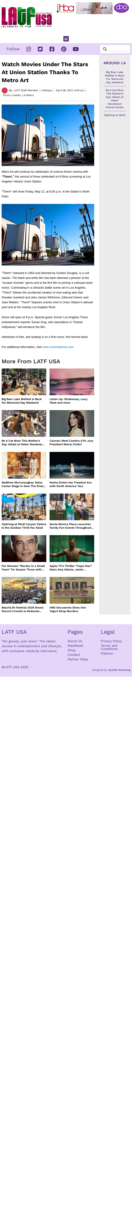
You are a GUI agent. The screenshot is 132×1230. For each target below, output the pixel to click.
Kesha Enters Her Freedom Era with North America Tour (71, 484)
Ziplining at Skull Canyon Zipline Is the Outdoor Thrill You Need (24, 525)
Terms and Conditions (109, 647)
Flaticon (107, 653)
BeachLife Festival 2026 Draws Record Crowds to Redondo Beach (23, 609)
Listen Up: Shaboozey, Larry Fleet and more (69, 400)
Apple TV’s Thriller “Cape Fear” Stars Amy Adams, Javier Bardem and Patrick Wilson (71, 567)
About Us (75, 641)
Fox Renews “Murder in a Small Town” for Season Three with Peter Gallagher (23, 567)
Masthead (75, 646)
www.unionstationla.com (58, 347)
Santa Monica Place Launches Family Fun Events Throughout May (70, 525)
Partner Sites (78, 659)
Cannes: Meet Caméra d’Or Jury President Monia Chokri (71, 442)
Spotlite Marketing (119, 669)
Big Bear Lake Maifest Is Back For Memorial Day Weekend (22, 400)
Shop (72, 650)
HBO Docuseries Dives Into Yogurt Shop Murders (68, 609)
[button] (66, 38)
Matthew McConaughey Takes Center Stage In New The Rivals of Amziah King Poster (23, 484)
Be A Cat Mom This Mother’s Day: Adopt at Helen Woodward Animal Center (23, 442)
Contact (74, 655)
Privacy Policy (111, 641)
